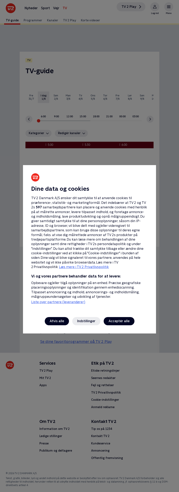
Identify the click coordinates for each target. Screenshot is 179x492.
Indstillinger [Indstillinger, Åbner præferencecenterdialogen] (86, 321)
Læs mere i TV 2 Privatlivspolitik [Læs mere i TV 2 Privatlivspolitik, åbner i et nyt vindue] (84, 267)
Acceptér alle (119, 321)
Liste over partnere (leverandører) (58, 302)
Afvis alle (57, 321)
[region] (89, 246)
